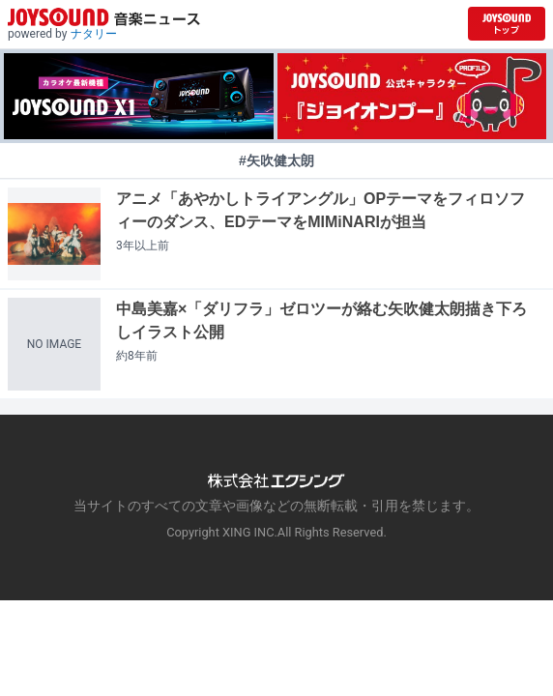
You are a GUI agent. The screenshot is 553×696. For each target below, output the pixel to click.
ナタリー (94, 34)
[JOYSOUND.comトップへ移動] (506, 24)
